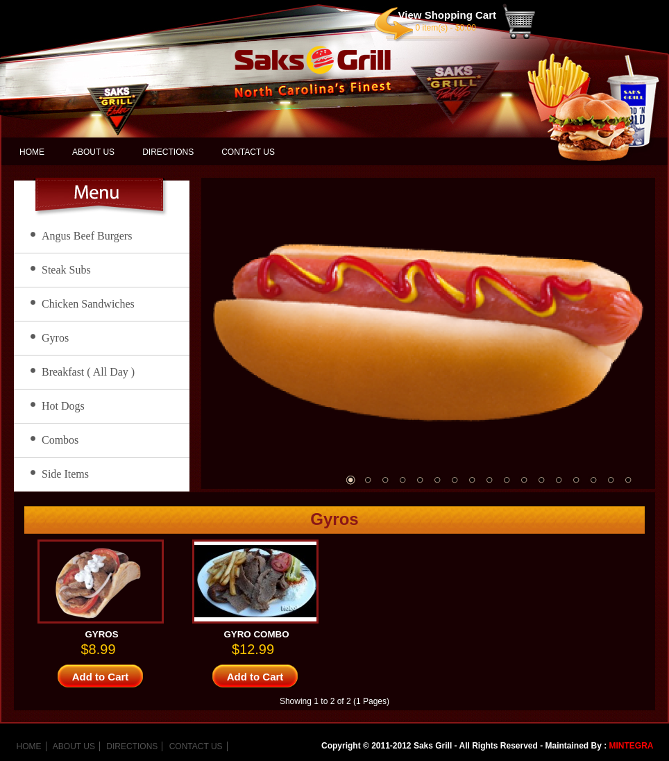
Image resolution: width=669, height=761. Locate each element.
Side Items (65, 474)
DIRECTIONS (168, 152)
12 (541, 479)
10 (506, 479)
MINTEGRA (631, 746)
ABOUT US (93, 152)
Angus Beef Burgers (87, 236)
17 (628, 479)
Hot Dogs (63, 406)
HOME (31, 152)
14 (576, 479)
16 (610, 479)
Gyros (55, 338)
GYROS (101, 634)
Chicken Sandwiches (88, 304)
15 (593, 479)
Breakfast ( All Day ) (88, 372)
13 (558, 479)
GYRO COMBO (256, 634)
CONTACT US (248, 152)
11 (524, 479)
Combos (60, 440)
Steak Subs (66, 270)
